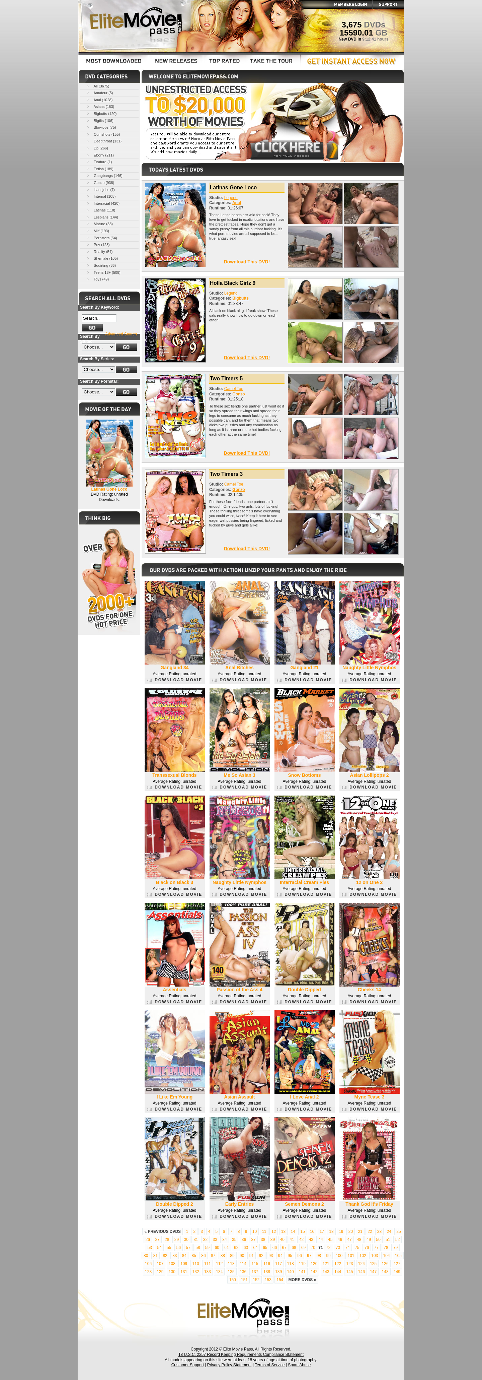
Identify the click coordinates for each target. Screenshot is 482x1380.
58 (197, 1247)
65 (265, 1247)
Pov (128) (98, 244)
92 (261, 1255)
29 (176, 1239)
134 (219, 1271)
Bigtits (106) (99, 120)
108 (172, 1263)
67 (284, 1247)
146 (361, 1271)
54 (159, 1247)
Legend (231, 197)
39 (272, 1239)
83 (174, 1255)
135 (231, 1271)
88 (223, 1255)
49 (369, 1239)
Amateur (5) (99, 92)
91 (251, 1255)
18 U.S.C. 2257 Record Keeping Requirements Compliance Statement (241, 1354)
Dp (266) (97, 148)
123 (349, 1263)
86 (203, 1255)
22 (370, 1231)
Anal (236, 202)
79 (395, 1247)
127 (397, 1263)
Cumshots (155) (103, 134)
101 (350, 1255)
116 (266, 1263)
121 (326, 1263)
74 (347, 1247)
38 (263, 1239)
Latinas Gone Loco (109, 489)
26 (148, 1239)
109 (183, 1263)
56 (178, 1247)
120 (314, 1263)
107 (160, 1263)
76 (367, 1247)
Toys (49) (97, 279)
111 (207, 1263)
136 (243, 1271)
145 (349, 1271)
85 (194, 1255)
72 (328, 1247)
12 (273, 1231)
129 (160, 1271)
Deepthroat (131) (104, 141)
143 (326, 1271)
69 (303, 1247)
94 (280, 1255)
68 (294, 1247)
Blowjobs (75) (101, 127)
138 (266, 1271)
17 (322, 1231)
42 (301, 1239)
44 (320, 1239)
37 (253, 1239)
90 (242, 1255)
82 (165, 1255)
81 (155, 1255)
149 (397, 1271)
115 (254, 1263)
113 (231, 1263)
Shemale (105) (102, 258)
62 (236, 1247)
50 (378, 1239)
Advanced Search (121, 334)
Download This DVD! (247, 261)
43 (311, 1239)
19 (341, 1231)
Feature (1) (99, 162)
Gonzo (238, 394)
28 (167, 1239)
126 (385, 1263)
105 (398, 1255)
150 (232, 1279)
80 (146, 1255)
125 (373, 1263)
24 (389, 1231)
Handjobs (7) (100, 189)
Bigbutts (240, 298)
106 (148, 1263)
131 (183, 1271)
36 (244, 1239)
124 (361, 1263)
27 (157, 1239)
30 (186, 1239)
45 (330, 1239)
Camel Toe (233, 388)
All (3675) (97, 86)
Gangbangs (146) (104, 175)
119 (302, 1263)
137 (254, 1271)
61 (226, 1247)
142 (314, 1271)
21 (360, 1231)
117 (278, 1263)
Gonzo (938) (100, 182)
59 (207, 1247)
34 (224, 1239)
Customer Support (187, 1365)
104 (386, 1255)
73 (338, 1247)
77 (376, 1247)
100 (339, 1255)
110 (195, 1263)
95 (290, 1255)
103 (374, 1255)
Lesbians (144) (102, 217)
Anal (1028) (99, 100)
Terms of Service (270, 1365)
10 (254, 1231)
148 (385, 1271)
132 (195, 1271)
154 (279, 1279)
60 (217, 1247)
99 (328, 1255)
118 (290, 1263)
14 (293, 1231)
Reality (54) (99, 251)
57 (188, 1247)
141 (302, 1271)
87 (213, 1255)
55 (169, 1247)
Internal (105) (100, 196)
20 (350, 1231)
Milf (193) (97, 231)
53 (150, 1247)
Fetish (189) (99, 169)
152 (256, 1279)
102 (362, 1255)
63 (246, 1247)
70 (313, 1247)
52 (397, 1239)
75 (357, 1247)
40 (282, 1239)
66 (274, 1247)
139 (278, 1271)
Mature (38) (99, 224)
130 (172, 1271)
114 (243, 1263)
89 (232, 1255)
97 (309, 1255)
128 (148, 1271)
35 (234, 1239)
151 (244, 1279)
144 (337, 1271)
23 (379, 1231)
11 (264, 1231)
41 (292, 1239)
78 (386, 1247)
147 (373, 1271)
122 (337, 1263)
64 (255, 1247)
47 (349, 1239)
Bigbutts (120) (101, 113)
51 (388, 1239)
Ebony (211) (100, 155)
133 (207, 1271)
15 (302, 1231)
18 (331, 1231)
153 (268, 1279)
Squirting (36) (101, 265)
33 (215, 1239)
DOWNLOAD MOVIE (174, 680)
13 (283, 1231)
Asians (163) (100, 106)
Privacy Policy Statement (229, 1365)
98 (319, 1255)
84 (184, 1255)
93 (270, 1255)
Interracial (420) (102, 203)
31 (195, 1239)
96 (299, 1255)
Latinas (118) (100, 210)
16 (312, 1231)
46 (340, 1239)
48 (359, 1239)
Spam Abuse (299, 1365)
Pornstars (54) (101, 238)
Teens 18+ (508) (103, 272)
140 (290, 1271)
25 (398, 1231)
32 (205, 1239)
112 (219, 1263)
